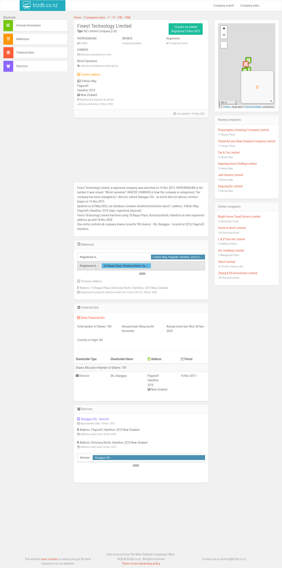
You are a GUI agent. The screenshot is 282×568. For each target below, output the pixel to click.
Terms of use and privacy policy (141, 563)
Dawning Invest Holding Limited (237, 164)
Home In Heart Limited (232, 228)
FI (114, 17)
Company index (249, 5)
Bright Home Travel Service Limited (239, 216)
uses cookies (49, 559)
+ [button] (224, 29)
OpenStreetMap (253, 107)
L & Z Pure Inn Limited (231, 239)
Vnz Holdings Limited (231, 250)
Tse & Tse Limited (229, 152)
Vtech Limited (226, 262)
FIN (120, 17)
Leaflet (226, 107)
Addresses (22, 39)
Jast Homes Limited (230, 175)
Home (77, 17)
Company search (223, 5)
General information (28, 25)
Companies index (95, 17)
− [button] (224, 35)
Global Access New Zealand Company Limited (246, 141)
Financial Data (25, 52)
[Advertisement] (35, 103)
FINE (128, 17)
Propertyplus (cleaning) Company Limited (243, 130)
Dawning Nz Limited (230, 186)
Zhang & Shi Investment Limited (237, 273)
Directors (22, 66)
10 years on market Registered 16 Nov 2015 (185, 29)
